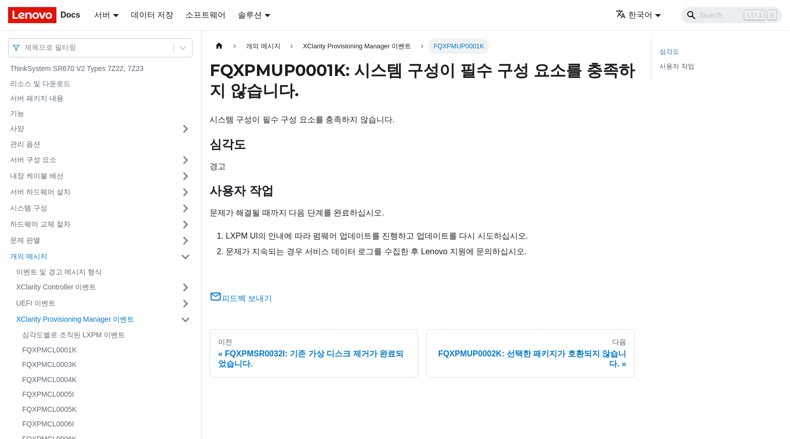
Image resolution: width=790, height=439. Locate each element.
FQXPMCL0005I (48, 394)
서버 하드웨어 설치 (40, 192)
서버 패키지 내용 (36, 98)
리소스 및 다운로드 (40, 84)
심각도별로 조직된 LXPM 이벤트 (73, 335)
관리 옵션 (25, 144)
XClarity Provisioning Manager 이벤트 (75, 319)
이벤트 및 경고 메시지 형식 (59, 272)
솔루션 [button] (250, 15)
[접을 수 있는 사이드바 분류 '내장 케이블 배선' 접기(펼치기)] (185, 176)
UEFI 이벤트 (35, 303)
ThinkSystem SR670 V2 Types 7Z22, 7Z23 (77, 68)
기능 (17, 113)
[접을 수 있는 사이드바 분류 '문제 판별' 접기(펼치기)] (185, 241)
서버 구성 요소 (33, 160)
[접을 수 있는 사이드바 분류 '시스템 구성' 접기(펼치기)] (185, 208)
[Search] (731, 15)
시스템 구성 (28, 208)
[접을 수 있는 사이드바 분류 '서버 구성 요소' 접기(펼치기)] (185, 160)
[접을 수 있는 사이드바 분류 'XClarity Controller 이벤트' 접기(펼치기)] (185, 287)
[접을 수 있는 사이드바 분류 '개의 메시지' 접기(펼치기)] (185, 257)
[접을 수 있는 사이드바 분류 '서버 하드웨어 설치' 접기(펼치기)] (185, 192)
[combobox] (26, 47)
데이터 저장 (152, 15)
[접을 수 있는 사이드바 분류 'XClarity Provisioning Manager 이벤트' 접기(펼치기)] (185, 320)
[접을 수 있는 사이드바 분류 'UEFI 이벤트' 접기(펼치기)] (185, 304)
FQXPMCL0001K (49, 350)
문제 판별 (25, 240)
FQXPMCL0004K (49, 380)
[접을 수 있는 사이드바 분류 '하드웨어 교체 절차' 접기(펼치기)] (185, 224)
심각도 (669, 51)
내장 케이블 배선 (36, 176)
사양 (17, 128)
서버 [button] (102, 15)
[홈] (219, 46)
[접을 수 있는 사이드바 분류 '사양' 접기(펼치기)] (185, 129)
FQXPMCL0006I (48, 424)
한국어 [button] (634, 15)
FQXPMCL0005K (49, 409)
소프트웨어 (205, 15)
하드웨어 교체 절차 (40, 224)
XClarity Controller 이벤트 (56, 287)
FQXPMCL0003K (49, 364)
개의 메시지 (28, 256)
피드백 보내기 (241, 298)
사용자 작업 (677, 66)
